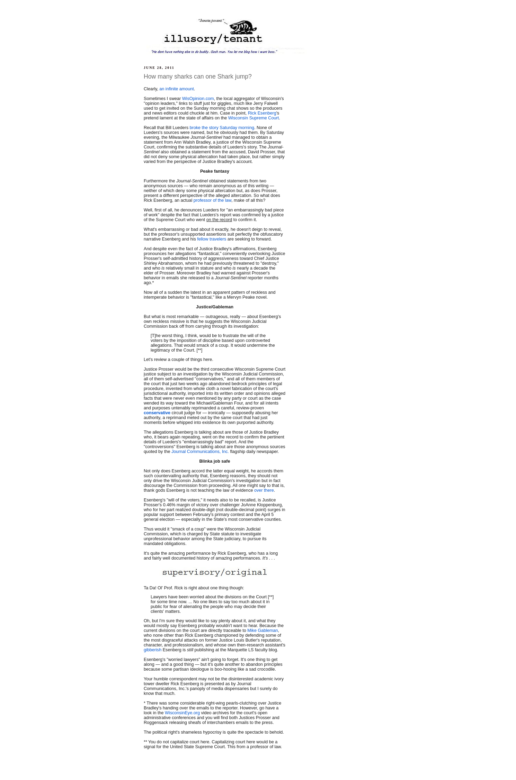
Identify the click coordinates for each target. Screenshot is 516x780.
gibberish (152, 649)
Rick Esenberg (262, 113)
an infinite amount (176, 89)
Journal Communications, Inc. (200, 451)
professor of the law (212, 200)
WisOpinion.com (198, 98)
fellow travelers (211, 239)
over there (264, 490)
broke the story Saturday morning (221, 127)
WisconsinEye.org (182, 712)
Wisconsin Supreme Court (253, 118)
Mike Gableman (262, 630)
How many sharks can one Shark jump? (198, 76)
